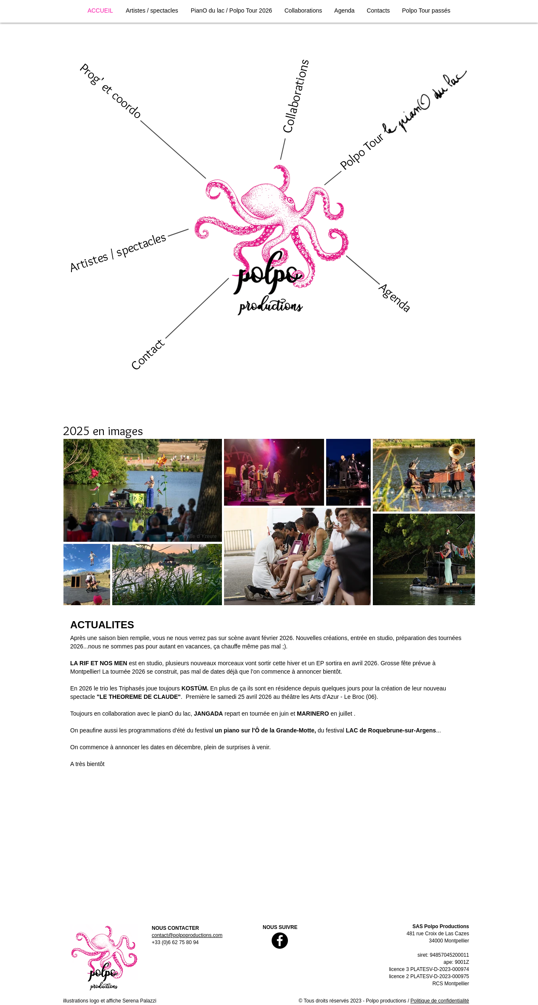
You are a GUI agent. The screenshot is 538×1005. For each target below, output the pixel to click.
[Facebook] (280, 940)
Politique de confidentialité (440, 1001)
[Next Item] (460, 522)
